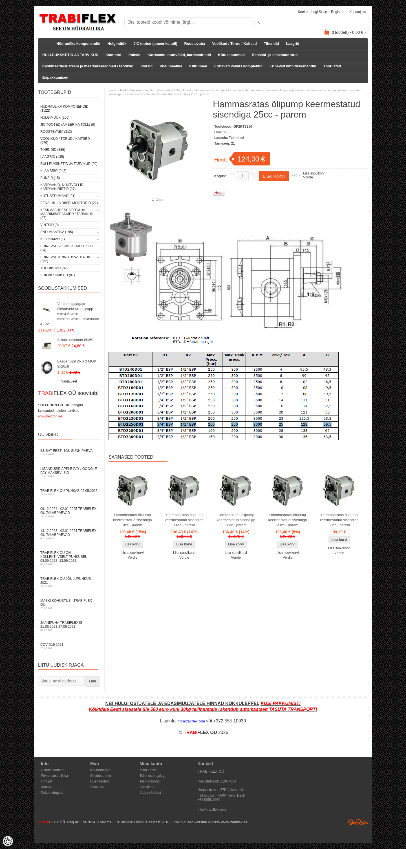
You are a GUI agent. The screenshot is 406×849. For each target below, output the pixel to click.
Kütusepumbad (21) (58, 196)
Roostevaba (194, 43)
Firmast (46, 781)
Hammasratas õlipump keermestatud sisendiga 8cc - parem (132, 520)
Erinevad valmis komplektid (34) (66, 248)
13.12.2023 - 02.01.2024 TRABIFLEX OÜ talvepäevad (69, 534)
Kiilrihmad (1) (52, 239)
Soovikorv (147, 787)
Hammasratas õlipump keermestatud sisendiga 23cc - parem (287, 520)
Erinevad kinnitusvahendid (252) (65, 259)
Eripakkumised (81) (57, 275)
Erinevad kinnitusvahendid (293, 66)
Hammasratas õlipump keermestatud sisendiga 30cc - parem (339, 520)
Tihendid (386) (52, 150)
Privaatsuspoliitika (54, 776)
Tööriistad (332, 66)
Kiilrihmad (198, 66)
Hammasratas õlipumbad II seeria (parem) (274, 90)
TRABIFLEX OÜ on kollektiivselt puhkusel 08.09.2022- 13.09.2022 (69, 558)
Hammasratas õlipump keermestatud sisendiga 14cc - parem (184, 520)
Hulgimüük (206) (54, 118)
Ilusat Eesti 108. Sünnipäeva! (69, 452)
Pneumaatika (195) (56, 232)
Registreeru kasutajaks (348, 12)
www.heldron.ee (50, 416)
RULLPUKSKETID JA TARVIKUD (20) (69, 164)
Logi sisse (319, 12)
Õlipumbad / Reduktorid (174, 90)
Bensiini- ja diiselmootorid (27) (69, 203)
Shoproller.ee (358, 822)
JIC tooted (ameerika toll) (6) (67, 125)
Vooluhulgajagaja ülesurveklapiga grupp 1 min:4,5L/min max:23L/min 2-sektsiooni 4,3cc (69, 314)
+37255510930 (209, 800)
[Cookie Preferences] (8, 841)
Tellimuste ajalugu (153, 776)
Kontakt (46, 787)
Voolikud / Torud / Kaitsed (234, 43)
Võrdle (308, 177)
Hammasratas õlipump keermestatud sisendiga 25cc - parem (167, 94)
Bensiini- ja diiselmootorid (275, 55)
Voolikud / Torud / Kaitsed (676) (65, 141)
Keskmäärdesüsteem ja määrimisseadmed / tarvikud (87, 66)
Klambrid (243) (53, 171)
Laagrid (292, 43)
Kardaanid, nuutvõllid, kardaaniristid (179, 55)
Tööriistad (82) (54, 268)
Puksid (134, 55)
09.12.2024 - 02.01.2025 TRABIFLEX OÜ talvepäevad (69, 512)
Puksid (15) (50, 178)
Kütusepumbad (231, 55)
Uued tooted (99, 781)
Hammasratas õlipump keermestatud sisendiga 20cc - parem (236, 520)
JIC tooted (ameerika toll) (155, 43)
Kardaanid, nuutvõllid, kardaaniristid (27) (62, 187)
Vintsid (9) (49, 225)
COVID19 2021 (69, 646)
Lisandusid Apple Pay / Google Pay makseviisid (69, 472)
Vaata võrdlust (150, 793)
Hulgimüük (116, 43)
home (112, 90)
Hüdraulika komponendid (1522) (64, 108)
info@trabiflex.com (212, 810)
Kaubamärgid (100, 770)
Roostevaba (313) (56, 132)
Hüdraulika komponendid (78, 43)
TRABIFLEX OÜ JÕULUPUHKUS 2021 (69, 582)
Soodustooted (100, 776)
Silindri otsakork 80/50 (75, 340)
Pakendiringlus (52, 793)
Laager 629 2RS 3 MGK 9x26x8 (76, 363)
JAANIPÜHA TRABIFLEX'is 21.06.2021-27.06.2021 (69, 626)
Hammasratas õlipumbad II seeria (218, 90)
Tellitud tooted (150, 781)
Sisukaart (97, 787)
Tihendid (271, 43)
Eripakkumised (55, 77)
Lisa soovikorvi (314, 173)
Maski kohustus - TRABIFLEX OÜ (69, 604)
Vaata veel (69, 381)
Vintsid (146, 66)
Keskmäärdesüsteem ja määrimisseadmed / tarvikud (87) (66, 214)
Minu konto (148, 770)
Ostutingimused (52, 770)
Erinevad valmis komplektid (238, 66)
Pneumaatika (171, 66)
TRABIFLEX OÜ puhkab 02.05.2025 (69, 492)
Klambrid (113, 55)
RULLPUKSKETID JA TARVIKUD (70, 55)
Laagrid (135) (52, 157)
